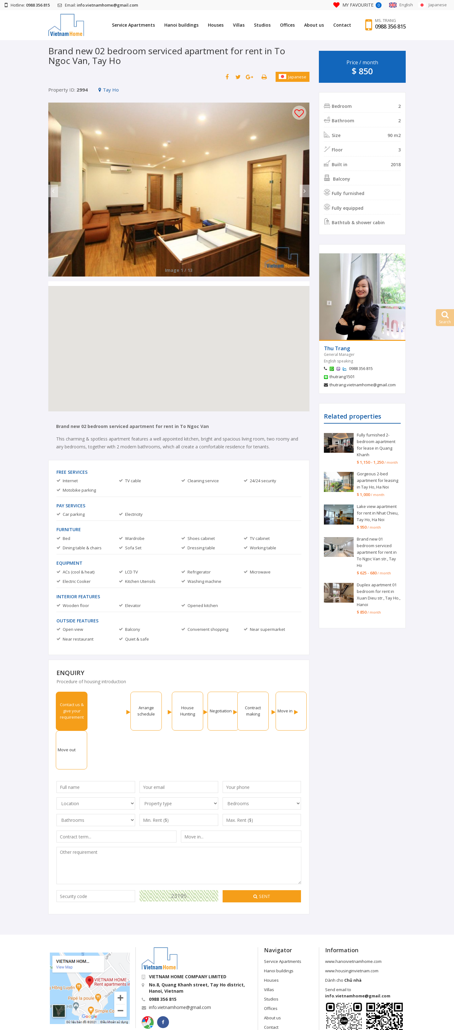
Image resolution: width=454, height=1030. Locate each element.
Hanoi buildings (181, 25)
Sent (261, 857)
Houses (216, 25)
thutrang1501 (342, 376)
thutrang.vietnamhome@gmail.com (363, 385)
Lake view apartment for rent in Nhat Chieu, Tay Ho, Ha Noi (378, 513)
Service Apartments (133, 25)
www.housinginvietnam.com (351, 932)
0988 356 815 (390, 27)
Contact (342, 25)
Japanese (292, 77)
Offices (287, 25)
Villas (239, 25)
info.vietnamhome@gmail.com (180, 968)
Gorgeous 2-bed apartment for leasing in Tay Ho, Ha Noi (377, 480)
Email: (98, 5)
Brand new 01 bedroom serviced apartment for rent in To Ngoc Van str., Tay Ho (377, 552)
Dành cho (343, 941)
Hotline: (27, 5)
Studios (262, 25)
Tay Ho (108, 90)
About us (314, 25)
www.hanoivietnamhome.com (353, 922)
